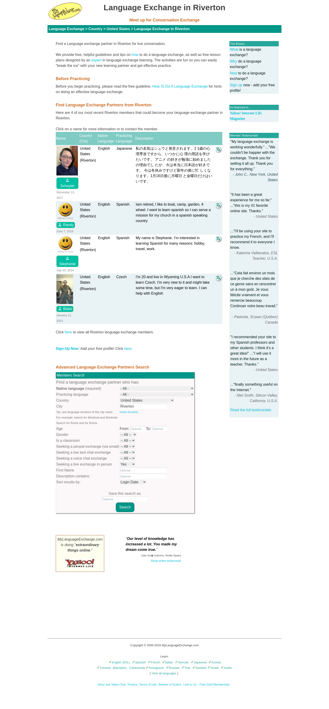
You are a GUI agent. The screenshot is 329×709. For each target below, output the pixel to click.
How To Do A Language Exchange (180, 86)
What (234, 49)
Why (233, 61)
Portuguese (155, 668)
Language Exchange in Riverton (162, 29)
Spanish (139, 662)
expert (96, 60)
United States (118, 29)
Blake (65, 308)
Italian (167, 662)
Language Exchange (66, 29)
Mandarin (120, 668)
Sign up (236, 85)
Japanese (199, 662)
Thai (186, 668)
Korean (215, 662)
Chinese (104, 668)
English (115, 662)
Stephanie (67, 261)
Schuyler (67, 183)
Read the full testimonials (250, 410)
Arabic (226, 668)
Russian (173, 668)
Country (95, 29)
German (182, 662)
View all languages (164, 673)
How (233, 73)
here (68, 332)
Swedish (199, 668)
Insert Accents (129, 412)
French (154, 662)
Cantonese (136, 668)
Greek (212, 668)
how (135, 55)
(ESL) (126, 662)
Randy (66, 224)
